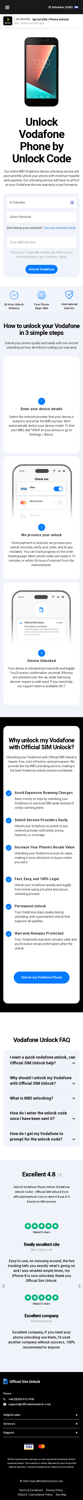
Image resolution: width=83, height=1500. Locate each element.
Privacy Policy (54, 1490)
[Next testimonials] (79, 1286)
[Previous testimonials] (3, 1286)
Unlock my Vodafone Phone (41, 977)
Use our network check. (60, 228)
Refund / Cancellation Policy (35, 1494)
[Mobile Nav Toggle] (7, 7)
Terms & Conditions (31, 1490)
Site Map (61, 1494)
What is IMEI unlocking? (31, 1098)
